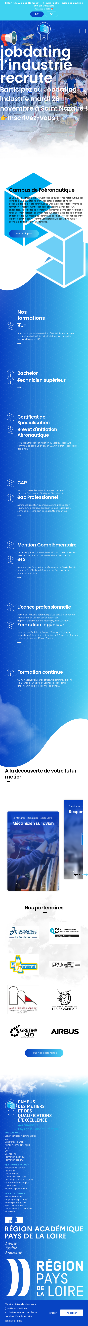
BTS (7, 1148)
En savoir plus (24, 233)
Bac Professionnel (14, 1142)
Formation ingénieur (15, 1157)
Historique (10, 1171)
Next (83, 92)
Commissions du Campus (18, 1209)
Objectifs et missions (15, 1177)
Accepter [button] (71, 1313)
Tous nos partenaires (44, 1053)
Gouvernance (11, 1174)
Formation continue (15, 1160)
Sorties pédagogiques (16, 1203)
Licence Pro (10, 1154)
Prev (5, 92)
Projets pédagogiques (16, 1200)
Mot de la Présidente (15, 1168)
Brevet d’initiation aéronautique (20, 1136)
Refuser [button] (52, 1313)
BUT (7, 1151)
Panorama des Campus (17, 1183)
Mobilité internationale (16, 1206)
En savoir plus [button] (13, 1320)
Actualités (10, 1212)
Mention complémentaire (17, 1145)
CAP (7, 1139)
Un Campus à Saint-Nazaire (19, 1180)
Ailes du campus (13, 1197)
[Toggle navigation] (83, 31)
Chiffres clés (11, 1186)
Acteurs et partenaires (16, 1189)
